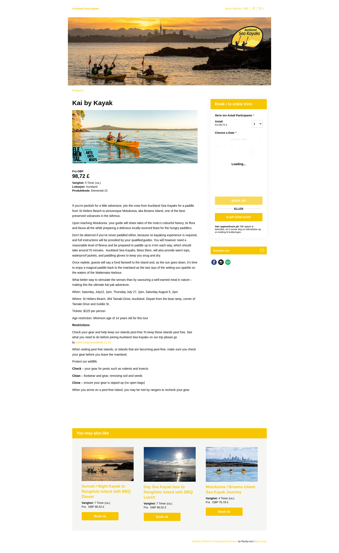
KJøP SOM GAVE (238, 217)
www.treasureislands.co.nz (94, 342)
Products (77, 90)
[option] (108, 483)
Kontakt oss (221, 250)
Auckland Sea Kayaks (85, 8)
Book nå (100, 516)
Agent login (261, 541)
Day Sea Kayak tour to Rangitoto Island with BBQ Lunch (168, 492)
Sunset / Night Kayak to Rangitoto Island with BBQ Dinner (106, 491)
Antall (228, 123)
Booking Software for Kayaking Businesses (215, 541)
